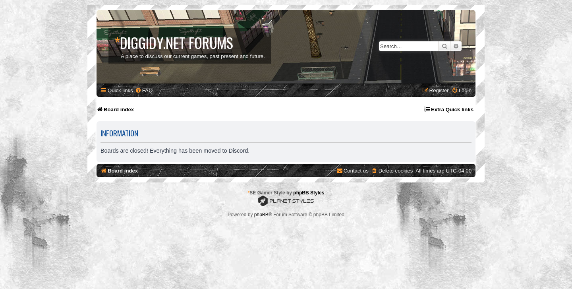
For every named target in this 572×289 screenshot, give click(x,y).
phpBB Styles (308, 193)
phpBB (261, 214)
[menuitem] (144, 90)
